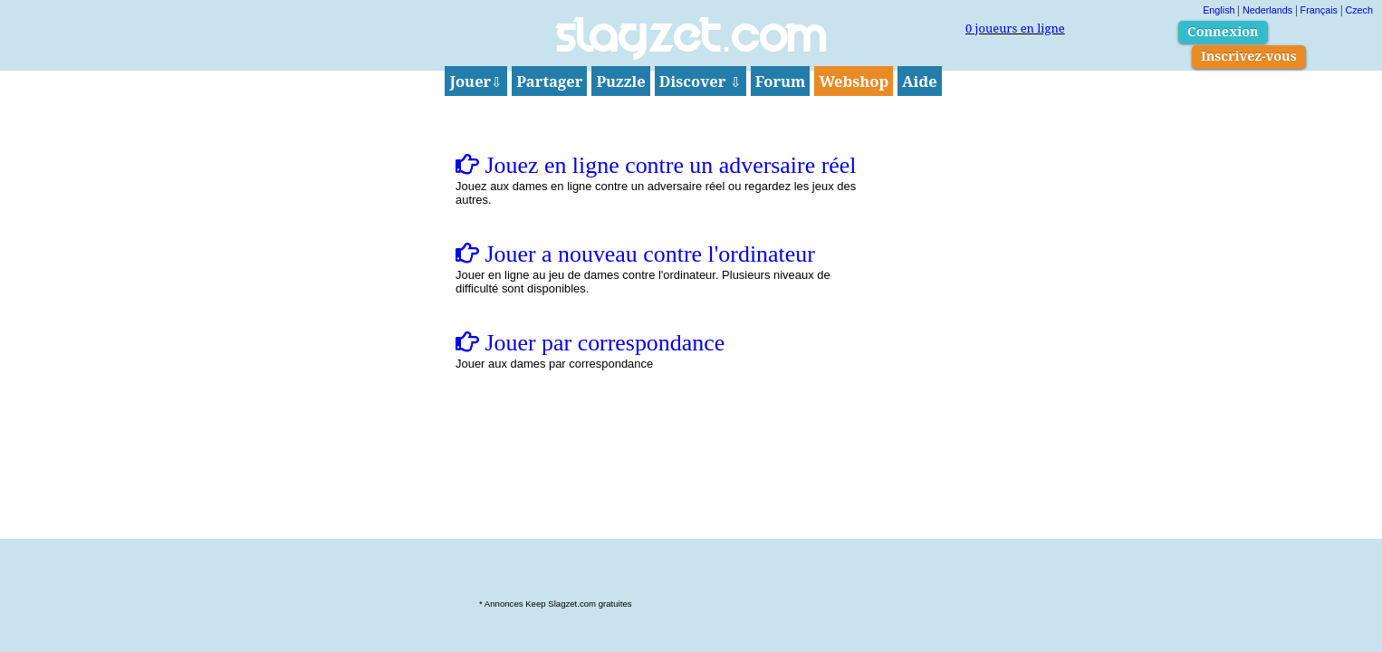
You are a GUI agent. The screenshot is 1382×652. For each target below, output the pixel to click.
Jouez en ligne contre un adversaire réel (656, 165)
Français (1319, 10)
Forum (780, 81)
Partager (549, 81)
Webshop (853, 81)
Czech (1359, 10)
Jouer (476, 81)
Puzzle (620, 81)
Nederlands (1267, 10)
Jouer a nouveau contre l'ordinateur (635, 254)
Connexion (1223, 31)
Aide (919, 81)
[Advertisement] (691, 569)
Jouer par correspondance (590, 343)
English (1218, 10)
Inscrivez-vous (1249, 55)
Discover (700, 81)
